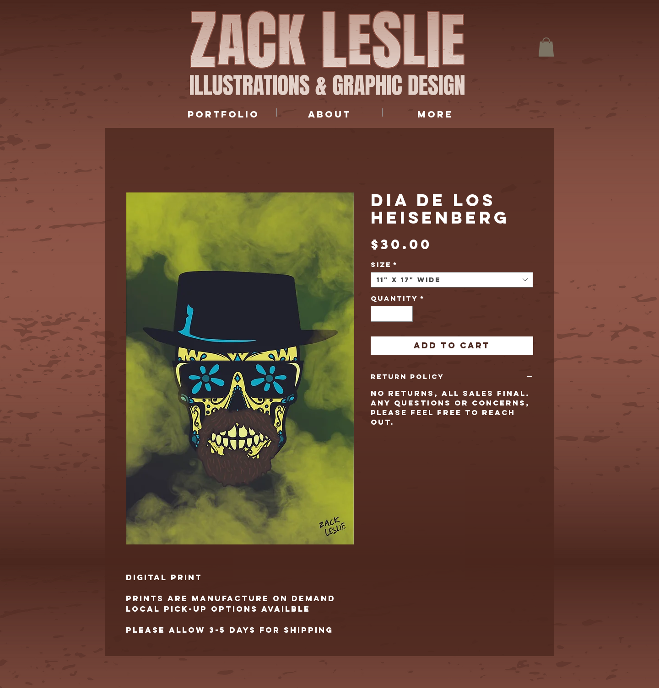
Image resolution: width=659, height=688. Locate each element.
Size (384, 264)
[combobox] (452, 280)
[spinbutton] (392, 314)
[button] (546, 47)
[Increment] (406, 314)
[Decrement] (377, 314)
